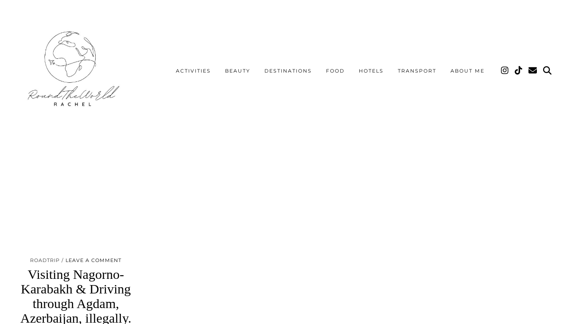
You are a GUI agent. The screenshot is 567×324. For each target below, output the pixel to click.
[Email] (533, 70)
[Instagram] (505, 70)
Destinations (288, 71)
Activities (193, 71)
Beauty (237, 71)
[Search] (547, 70)
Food (335, 71)
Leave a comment (93, 260)
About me (467, 71)
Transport (417, 71)
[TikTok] (519, 70)
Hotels (371, 71)
